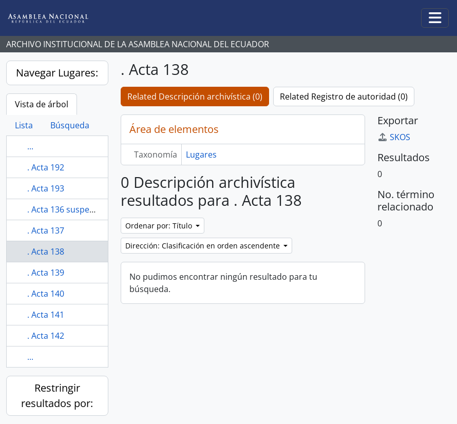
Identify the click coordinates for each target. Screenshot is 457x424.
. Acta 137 (45, 230)
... (30, 146)
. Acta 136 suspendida (69, 209)
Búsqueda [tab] (69, 125)
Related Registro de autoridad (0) (344, 96)
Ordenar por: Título (159, 225)
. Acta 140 (45, 293)
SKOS (393, 137)
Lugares (201, 154)
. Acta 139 (45, 272)
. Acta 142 (45, 335)
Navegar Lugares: (57, 73)
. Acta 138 (45, 251)
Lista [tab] (24, 125)
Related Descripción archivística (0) (194, 96)
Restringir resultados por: (57, 395)
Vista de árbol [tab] (41, 104)
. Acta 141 (45, 314)
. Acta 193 (45, 188)
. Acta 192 (45, 167)
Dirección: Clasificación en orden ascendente (203, 245)
